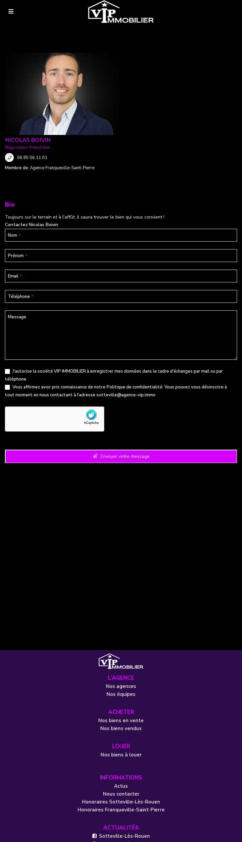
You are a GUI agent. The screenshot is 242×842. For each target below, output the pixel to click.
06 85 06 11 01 (148, 75)
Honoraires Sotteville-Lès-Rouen (121, 736)
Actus (121, 720)
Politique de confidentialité (134, 321)
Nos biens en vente (121, 654)
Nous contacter (121, 728)
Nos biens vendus (121, 662)
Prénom (17, 190)
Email (15, 210)
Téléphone (20, 231)
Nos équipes (121, 628)
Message (17, 251)
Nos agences (121, 620)
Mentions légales (27, 834)
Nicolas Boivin (144, 58)
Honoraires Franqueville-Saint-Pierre (121, 744)
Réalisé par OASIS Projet (148, 834)
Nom (14, 169)
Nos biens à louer (121, 689)
